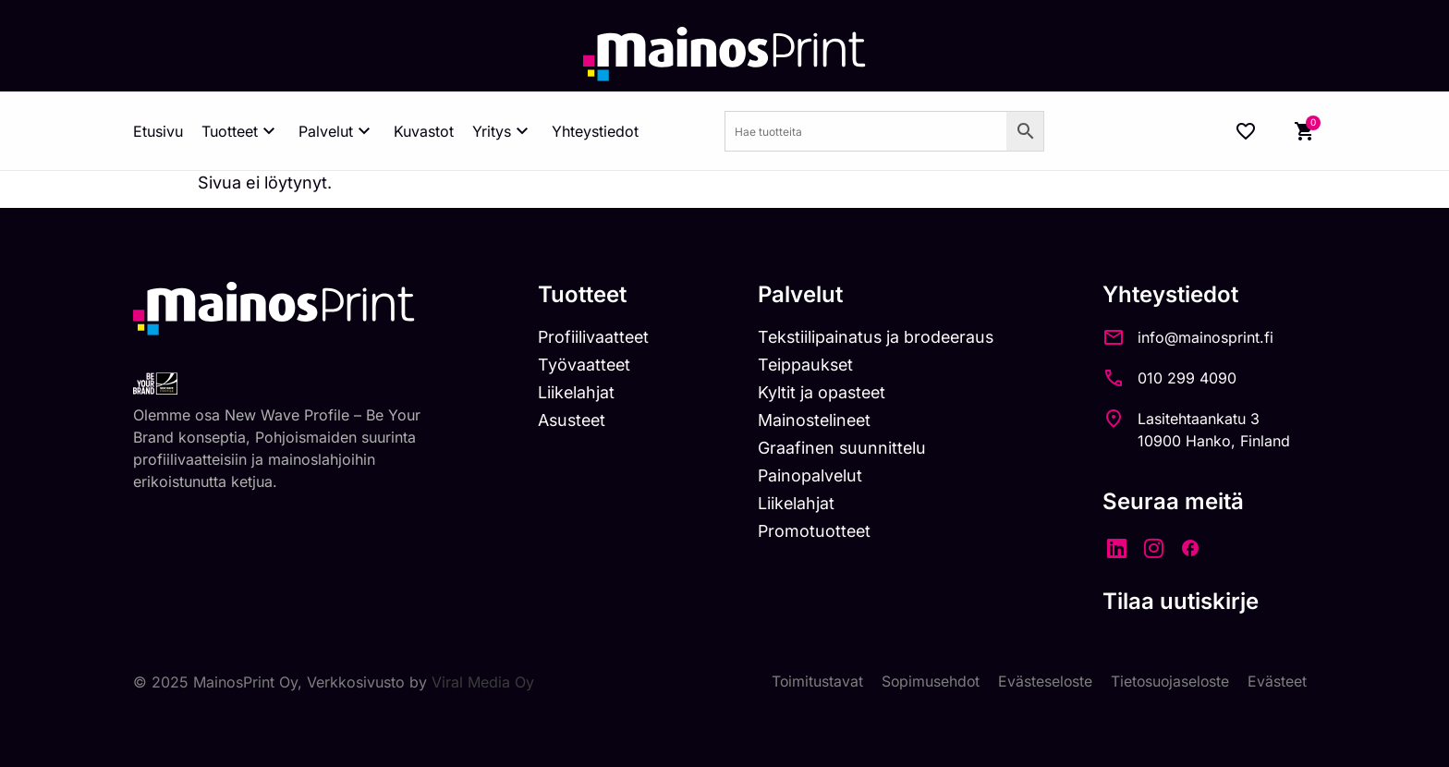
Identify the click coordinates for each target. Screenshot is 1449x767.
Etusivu (158, 131)
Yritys (502, 131)
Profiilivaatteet (594, 337)
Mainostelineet (819, 422)
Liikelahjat (576, 394)
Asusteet (573, 422)
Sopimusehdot (926, 682)
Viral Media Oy (483, 682)
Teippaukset (809, 366)
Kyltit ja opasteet (826, 394)
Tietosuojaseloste (1168, 682)
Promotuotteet (818, 533)
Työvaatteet (585, 366)
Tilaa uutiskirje (1189, 601)
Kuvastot (424, 131)
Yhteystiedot (595, 131)
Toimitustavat (811, 682)
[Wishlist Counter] (1246, 131)
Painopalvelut (814, 477)
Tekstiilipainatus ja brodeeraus (881, 337)
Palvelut (336, 131)
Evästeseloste (1042, 682)
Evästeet (1277, 682)
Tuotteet (240, 131)
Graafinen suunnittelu (846, 449)
